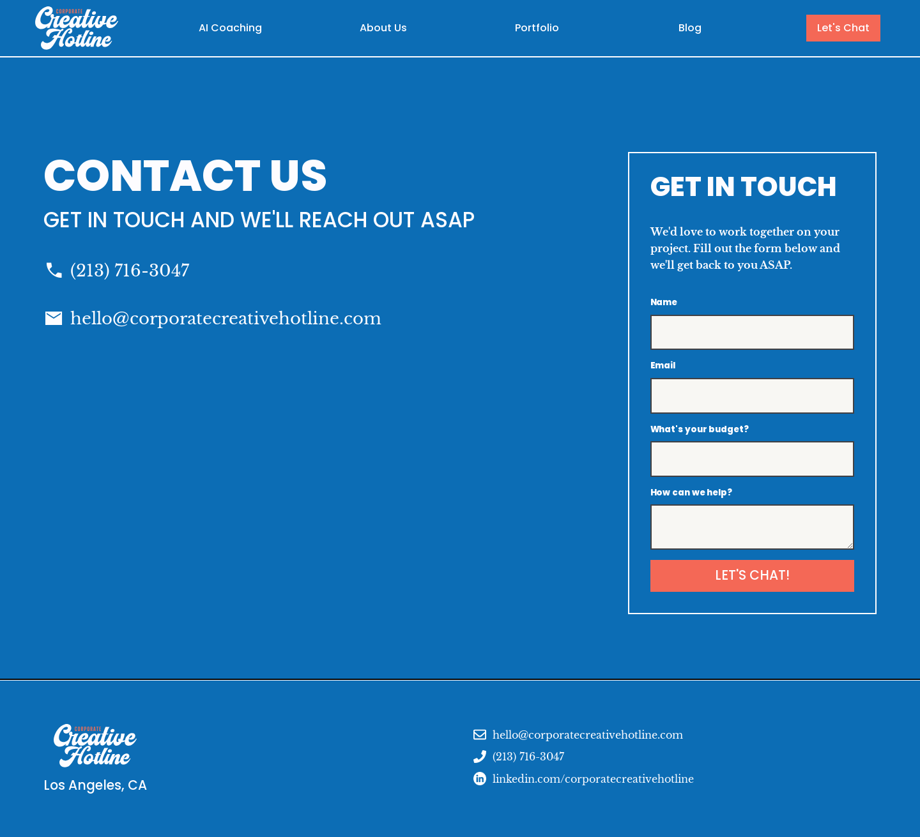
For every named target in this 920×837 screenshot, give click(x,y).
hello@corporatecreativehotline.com (225, 318)
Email (663, 365)
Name (664, 302)
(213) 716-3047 (129, 270)
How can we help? (691, 492)
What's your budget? (699, 429)
